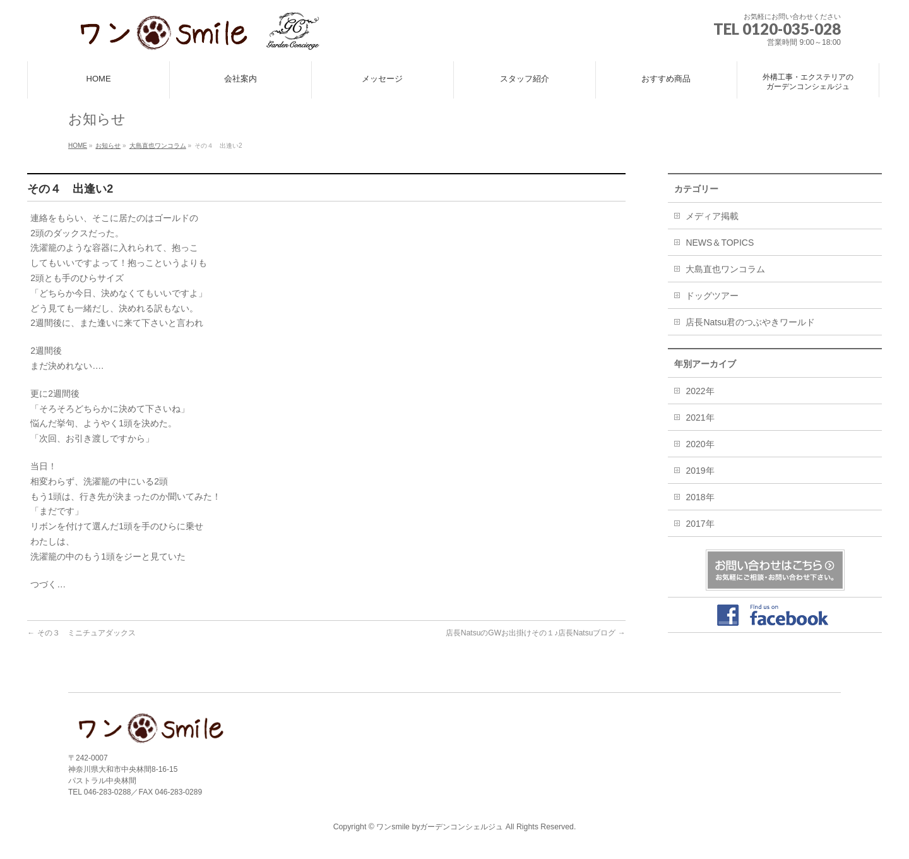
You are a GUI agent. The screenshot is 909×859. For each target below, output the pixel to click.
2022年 (700, 391)
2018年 (700, 497)
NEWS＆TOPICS (720, 242)
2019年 (700, 471)
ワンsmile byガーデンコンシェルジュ (439, 826)
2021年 (700, 417)
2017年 (700, 524)
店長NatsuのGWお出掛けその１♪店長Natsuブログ (536, 632)
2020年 (700, 444)
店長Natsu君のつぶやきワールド (750, 322)
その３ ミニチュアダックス (81, 632)
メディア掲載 (712, 216)
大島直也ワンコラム (725, 269)
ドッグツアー (712, 296)
